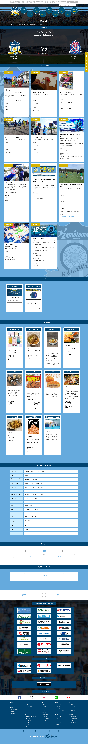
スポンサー (73, 704)
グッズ (57, 718)
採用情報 (58, 712)
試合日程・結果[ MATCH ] (21, 24)
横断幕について (26, 595)
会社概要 (58, 706)
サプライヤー (73, 706)
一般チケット (28, 556)
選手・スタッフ (46, 714)
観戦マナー (13, 713)
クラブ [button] (61, 10)
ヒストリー (58, 708)
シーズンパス (27, 708)
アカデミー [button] (55, 14)
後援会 (57, 724)
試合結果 (45, 716)
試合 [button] (30, 14)
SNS (57, 720)
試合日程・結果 (14, 709)
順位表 (12, 711)
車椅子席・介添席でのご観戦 (30, 712)
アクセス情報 (44, 575)
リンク (72, 720)
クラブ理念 (58, 704)
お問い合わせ (73, 716)
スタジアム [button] (42, 14)
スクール (45, 720)
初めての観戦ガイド (29, 722)
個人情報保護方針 (74, 718)
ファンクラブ (59, 716)
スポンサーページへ (44, 691)
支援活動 (72, 712)
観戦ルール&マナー (62, 595)
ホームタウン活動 (60, 710)
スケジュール (46, 710)
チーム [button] (49, 10)
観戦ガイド (27, 724)
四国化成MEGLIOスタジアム (30, 716)
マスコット (58, 722)
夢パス (59, 556)
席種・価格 (27, 704)
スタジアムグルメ (28, 720)
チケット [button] (36, 10)
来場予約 (44, 551)
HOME (14, 24)
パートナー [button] (74, 10)
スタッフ (45, 706)
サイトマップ (73, 722)
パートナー (73, 708)
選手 (44, 704)
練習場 (26, 726)
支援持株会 (73, 710)
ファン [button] (68, 14)
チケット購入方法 (28, 706)
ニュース (23, 10)
